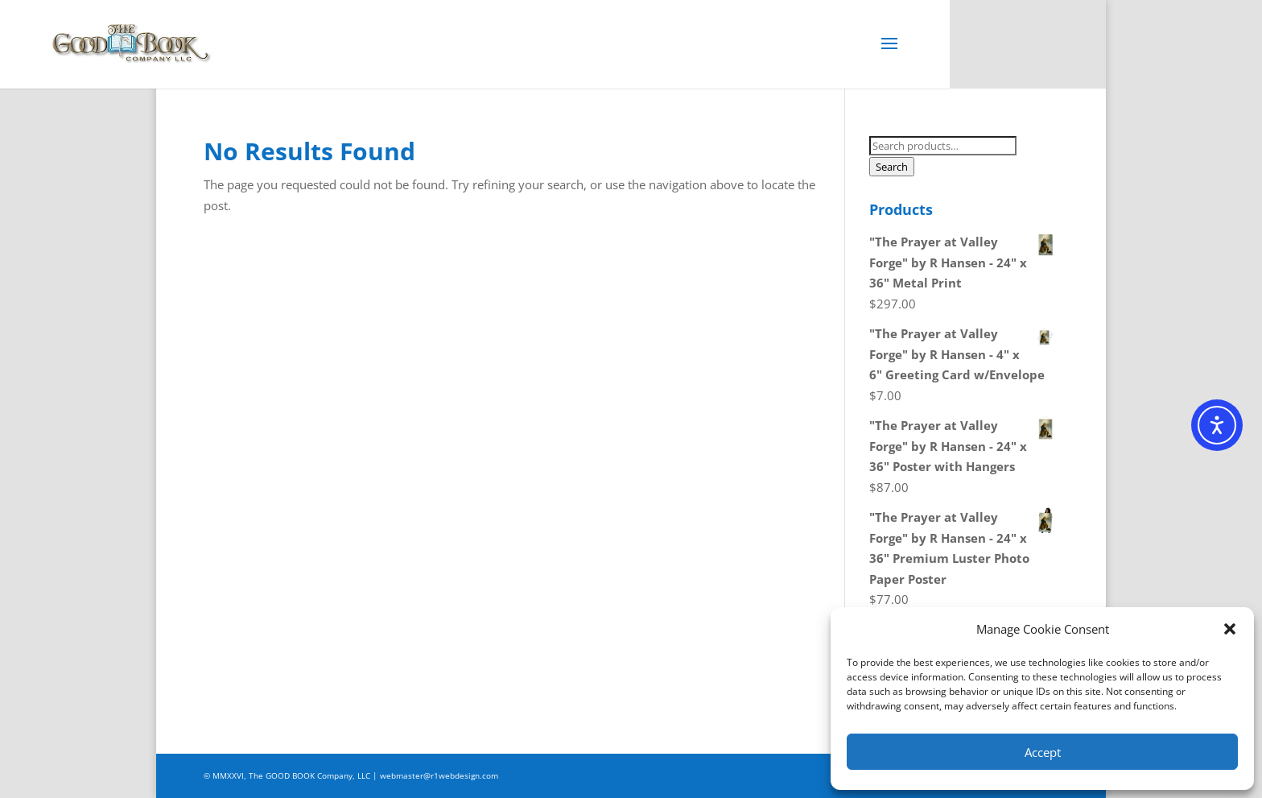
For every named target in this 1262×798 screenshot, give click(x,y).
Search (892, 166)
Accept (1043, 752)
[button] (1230, 629)
